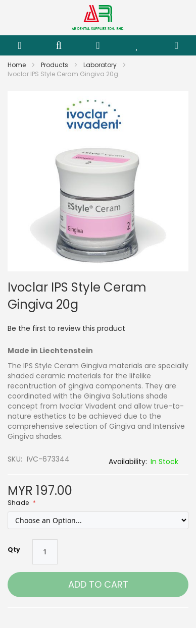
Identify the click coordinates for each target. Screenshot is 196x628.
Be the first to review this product (66, 328)
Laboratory (100, 65)
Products (55, 65)
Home (17, 65)
